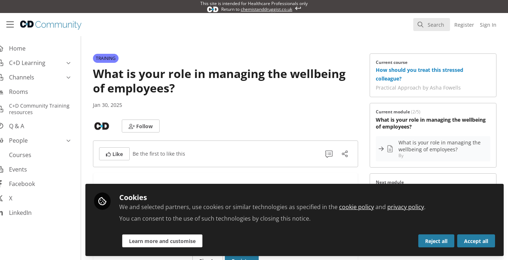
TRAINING (111, 58)
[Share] (350, 154)
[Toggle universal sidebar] (10, 24)
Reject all (436, 240)
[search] (431, 24)
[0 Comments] (334, 154)
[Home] (45, 24)
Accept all (476, 240)
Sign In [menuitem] (488, 24)
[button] (146, 126)
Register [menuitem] (464, 24)
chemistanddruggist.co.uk (266, 9)
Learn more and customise (173, 240)
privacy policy (416, 207)
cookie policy (367, 207)
